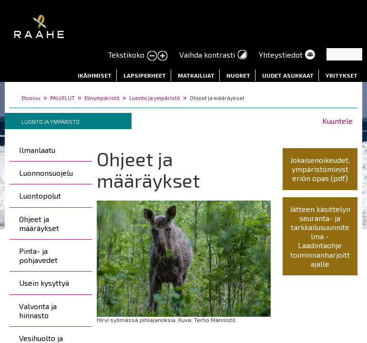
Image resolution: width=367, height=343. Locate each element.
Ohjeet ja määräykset (39, 223)
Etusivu (31, 98)
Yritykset (341, 75)
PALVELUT (62, 98)
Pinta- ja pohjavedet (38, 255)
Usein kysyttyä (44, 282)
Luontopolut (40, 195)
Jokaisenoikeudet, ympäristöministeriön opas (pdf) (320, 168)
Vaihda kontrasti (207, 54)
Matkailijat (196, 75)
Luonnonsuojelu (46, 172)
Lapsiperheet (144, 75)
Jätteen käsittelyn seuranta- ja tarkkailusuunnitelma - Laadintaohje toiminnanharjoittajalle (320, 236)
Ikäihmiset (95, 75)
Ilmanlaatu (37, 149)
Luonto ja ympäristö (154, 98)
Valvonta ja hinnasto (38, 311)
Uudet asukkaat (288, 75)
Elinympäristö (102, 98)
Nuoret (238, 75)
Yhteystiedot (281, 54)
